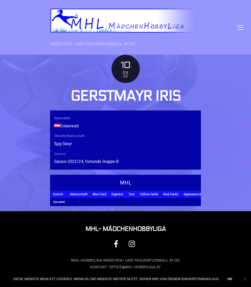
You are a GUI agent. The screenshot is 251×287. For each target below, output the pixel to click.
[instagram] (133, 243)
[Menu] (240, 27)
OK (230, 279)
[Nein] (244, 279)
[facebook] (117, 243)
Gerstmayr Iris (125, 96)
